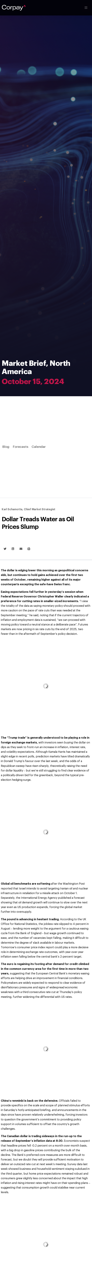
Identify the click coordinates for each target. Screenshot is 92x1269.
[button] (5, 549)
